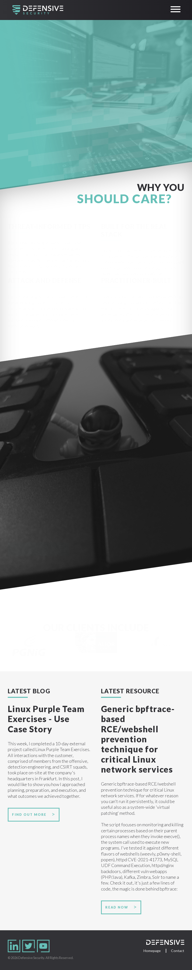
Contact (177, 951)
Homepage (152, 951)
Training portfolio (35, 549)
